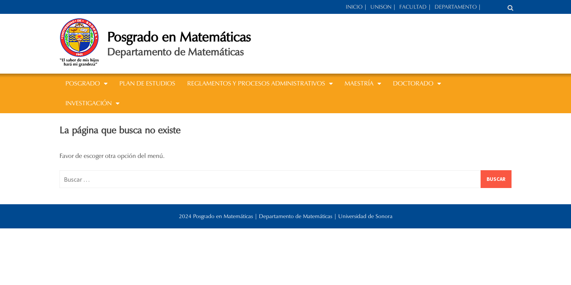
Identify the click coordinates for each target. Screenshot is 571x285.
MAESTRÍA (359, 83)
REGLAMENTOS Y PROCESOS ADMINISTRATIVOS (256, 83)
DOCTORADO (413, 83)
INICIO (354, 7)
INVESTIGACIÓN (88, 103)
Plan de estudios (147, 83)
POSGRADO (82, 83)
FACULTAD (413, 7)
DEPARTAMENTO (456, 7)
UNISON (380, 7)
